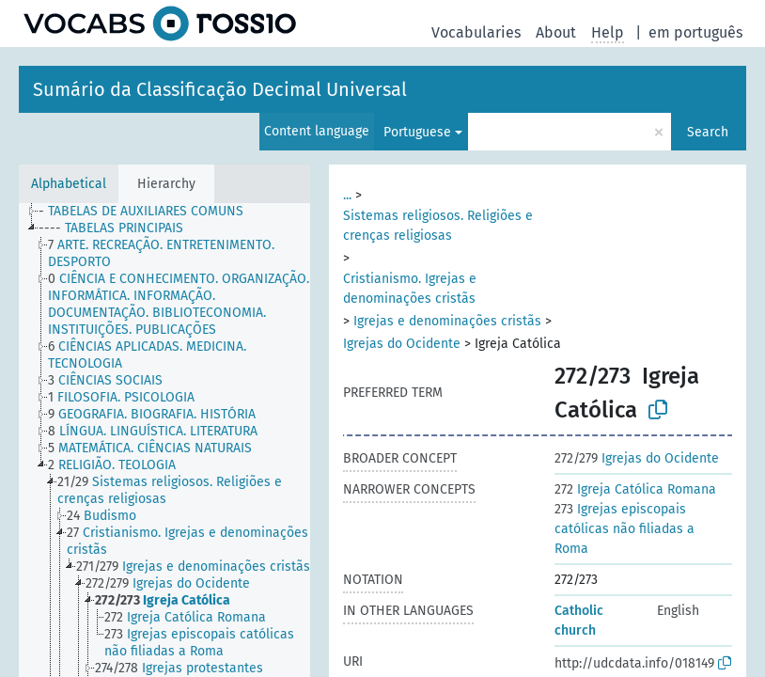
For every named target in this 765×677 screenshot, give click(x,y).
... (347, 195)
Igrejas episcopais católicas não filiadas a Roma (624, 529)
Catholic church (578, 620)
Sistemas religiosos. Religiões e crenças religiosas (438, 226)
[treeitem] (149, 211)
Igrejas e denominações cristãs (447, 321)
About (556, 32)
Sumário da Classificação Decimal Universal (220, 89)
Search (707, 132)
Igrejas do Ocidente (402, 344)
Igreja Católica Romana (635, 489)
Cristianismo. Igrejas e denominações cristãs (409, 289)
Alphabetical (68, 184)
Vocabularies (476, 32)
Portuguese (417, 132)
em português (695, 32)
